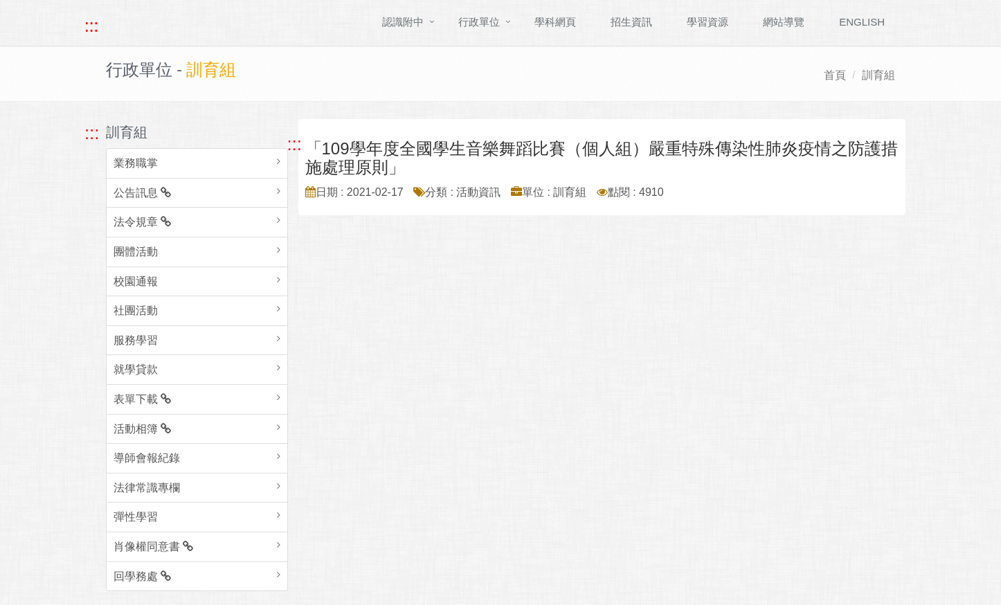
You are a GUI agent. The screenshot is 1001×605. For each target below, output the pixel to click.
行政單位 (479, 22)
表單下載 (142, 399)
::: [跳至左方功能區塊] (91, 133)
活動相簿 (142, 429)
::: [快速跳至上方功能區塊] (91, 26)
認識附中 (403, 22)
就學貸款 (136, 369)
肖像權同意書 (153, 546)
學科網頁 (555, 22)
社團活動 (136, 310)
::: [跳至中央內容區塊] (294, 144)
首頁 (835, 75)
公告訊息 (142, 193)
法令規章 (142, 222)
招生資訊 (631, 22)
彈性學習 (136, 517)
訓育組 (878, 75)
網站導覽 (783, 22)
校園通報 (136, 281)
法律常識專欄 (147, 488)
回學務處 (142, 576)
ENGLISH (862, 22)
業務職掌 (136, 163)
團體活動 (136, 252)
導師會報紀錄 (147, 458)
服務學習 (136, 340)
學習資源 (707, 22)
